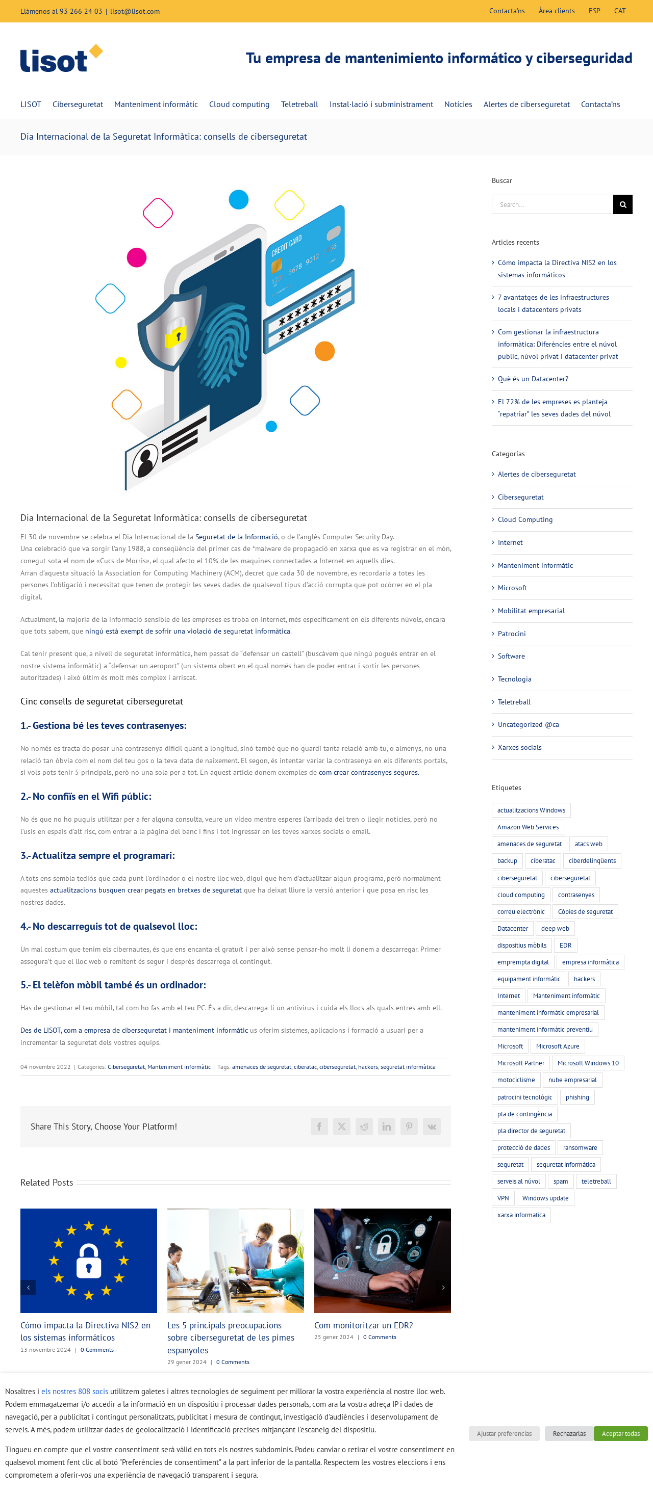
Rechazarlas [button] (569, 1433)
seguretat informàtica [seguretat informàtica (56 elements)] (566, 1164)
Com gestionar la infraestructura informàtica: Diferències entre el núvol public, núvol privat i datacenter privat (558, 343)
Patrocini (512, 633)
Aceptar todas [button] (621, 1433)
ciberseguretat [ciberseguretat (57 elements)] (517, 878)
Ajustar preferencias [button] (504, 1433)
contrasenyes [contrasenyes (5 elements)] (576, 894)
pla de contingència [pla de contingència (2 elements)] (524, 1114)
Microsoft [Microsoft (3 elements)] (510, 1046)
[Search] (623, 204)
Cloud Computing (525, 519)
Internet (510, 542)
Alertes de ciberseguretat (537, 474)
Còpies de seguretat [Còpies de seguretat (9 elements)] (585, 911)
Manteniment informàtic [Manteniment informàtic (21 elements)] (566, 995)
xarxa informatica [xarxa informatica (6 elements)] (521, 1215)
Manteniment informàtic (179, 1066)
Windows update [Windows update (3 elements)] (545, 1198)
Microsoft (512, 587)
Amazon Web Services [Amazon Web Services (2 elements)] (528, 827)
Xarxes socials (520, 747)
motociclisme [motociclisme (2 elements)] (516, 1080)
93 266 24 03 (81, 11)
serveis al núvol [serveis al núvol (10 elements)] (518, 1181)
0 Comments (97, 1349)
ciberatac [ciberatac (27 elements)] (543, 860)
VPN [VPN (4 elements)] (503, 1198)
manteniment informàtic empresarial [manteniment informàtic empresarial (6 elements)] (548, 1012)
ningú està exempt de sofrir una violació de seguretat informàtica (187, 631)
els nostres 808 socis (74, 1391)
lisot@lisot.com (135, 11)
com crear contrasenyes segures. (369, 772)
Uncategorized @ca (528, 724)
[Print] (235, 330)
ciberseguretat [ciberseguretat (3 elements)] (570, 878)
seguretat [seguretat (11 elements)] (510, 1164)
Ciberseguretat (126, 1066)
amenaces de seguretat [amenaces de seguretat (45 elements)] (529, 844)
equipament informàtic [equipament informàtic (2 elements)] (529, 979)
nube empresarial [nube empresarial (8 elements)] (572, 1080)
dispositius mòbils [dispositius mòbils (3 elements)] (521, 945)
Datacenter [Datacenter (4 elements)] (512, 928)
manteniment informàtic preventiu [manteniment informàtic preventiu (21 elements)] (545, 1029)
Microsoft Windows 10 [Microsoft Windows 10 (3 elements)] (588, 1063)
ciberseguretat (337, 1066)
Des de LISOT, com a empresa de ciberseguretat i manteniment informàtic (134, 1030)
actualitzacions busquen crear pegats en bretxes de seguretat (146, 890)
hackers (368, 1066)
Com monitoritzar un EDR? (363, 1325)
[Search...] (552, 204)
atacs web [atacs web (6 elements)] (588, 844)
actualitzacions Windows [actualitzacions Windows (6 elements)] (531, 810)
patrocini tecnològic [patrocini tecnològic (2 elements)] (524, 1097)
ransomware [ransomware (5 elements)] (580, 1147)
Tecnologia (515, 679)
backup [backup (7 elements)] (507, 860)
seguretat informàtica (408, 1066)
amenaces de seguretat (261, 1066)
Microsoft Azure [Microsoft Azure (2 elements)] (558, 1046)
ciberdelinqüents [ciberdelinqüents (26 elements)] (592, 860)
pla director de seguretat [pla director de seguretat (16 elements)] (531, 1130)
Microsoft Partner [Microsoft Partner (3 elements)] (520, 1063)
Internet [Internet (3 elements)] (508, 995)
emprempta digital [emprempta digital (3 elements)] (523, 962)
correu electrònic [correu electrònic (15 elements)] (521, 911)
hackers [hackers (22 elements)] (584, 979)
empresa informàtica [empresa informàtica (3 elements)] (590, 962)
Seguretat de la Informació (236, 536)
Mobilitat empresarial (531, 610)
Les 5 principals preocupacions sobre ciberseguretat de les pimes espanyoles (230, 1338)
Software (511, 656)
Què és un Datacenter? (533, 378)
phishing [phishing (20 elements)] (577, 1097)
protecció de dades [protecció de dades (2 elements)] (523, 1147)
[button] (28, 1287)
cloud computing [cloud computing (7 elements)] (521, 894)
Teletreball (514, 701)
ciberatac (305, 1066)
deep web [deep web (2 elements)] (555, 928)
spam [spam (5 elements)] (561, 1181)
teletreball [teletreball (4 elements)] (596, 1181)
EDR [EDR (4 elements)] (566, 945)
